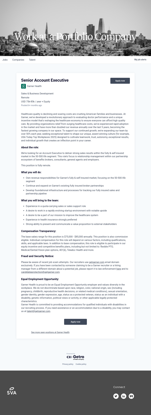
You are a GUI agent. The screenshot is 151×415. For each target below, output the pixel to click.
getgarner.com (96, 262)
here (118, 268)
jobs (5, 59)
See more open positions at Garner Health (50, 332)
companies (18, 59)
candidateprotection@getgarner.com (40, 272)
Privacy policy (67, 364)
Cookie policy (81, 364)
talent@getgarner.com (38, 311)
